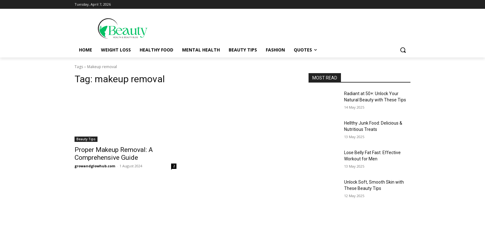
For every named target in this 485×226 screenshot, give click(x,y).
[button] (402, 49)
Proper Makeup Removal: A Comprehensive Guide (114, 153)
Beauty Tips (86, 139)
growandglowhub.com (95, 166)
